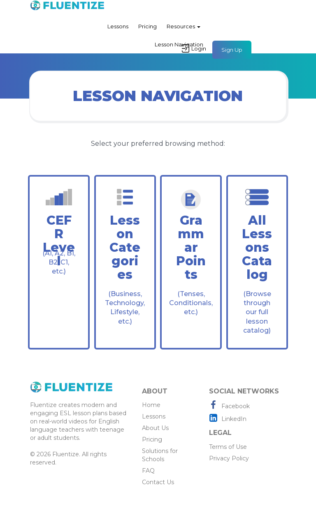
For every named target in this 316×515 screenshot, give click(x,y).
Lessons (117, 26)
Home (151, 405)
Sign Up (231, 49)
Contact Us (158, 482)
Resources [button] (183, 26)
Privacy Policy (229, 458)
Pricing (147, 26)
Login (194, 48)
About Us (155, 428)
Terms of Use (228, 447)
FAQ (148, 470)
